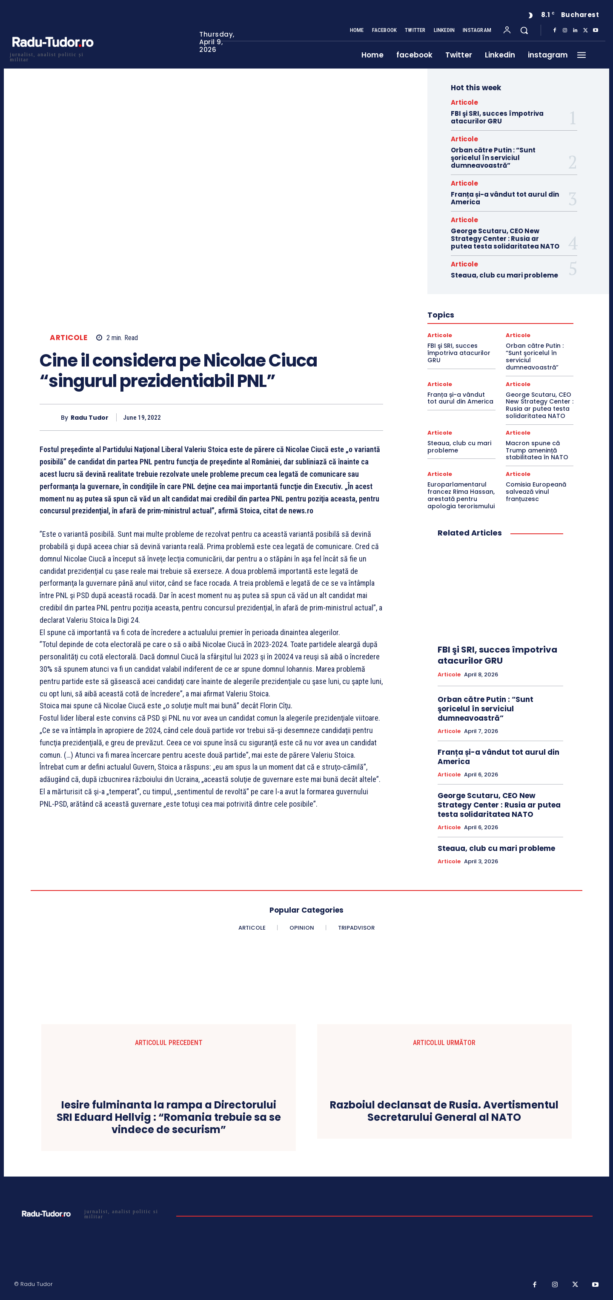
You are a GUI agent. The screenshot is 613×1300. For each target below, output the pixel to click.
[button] (524, 30)
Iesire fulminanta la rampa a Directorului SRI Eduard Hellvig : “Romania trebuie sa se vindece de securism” (169, 1117)
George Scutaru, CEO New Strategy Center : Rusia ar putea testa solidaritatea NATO (505, 238)
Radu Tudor (90, 417)
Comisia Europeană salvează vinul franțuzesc (536, 491)
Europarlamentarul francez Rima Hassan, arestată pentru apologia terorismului (461, 495)
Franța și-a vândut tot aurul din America (505, 198)
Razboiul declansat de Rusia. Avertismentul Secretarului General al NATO (444, 1111)
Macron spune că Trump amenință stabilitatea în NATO (537, 450)
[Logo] (94, 1214)
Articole (68, 337)
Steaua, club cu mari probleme (504, 275)
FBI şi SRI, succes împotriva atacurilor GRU (497, 117)
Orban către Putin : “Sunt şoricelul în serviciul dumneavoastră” (493, 158)
